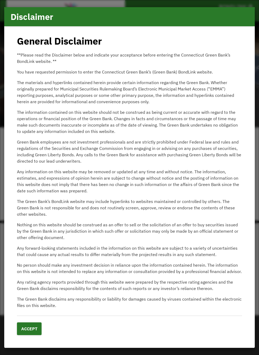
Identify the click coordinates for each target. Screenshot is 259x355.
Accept (29, 328)
